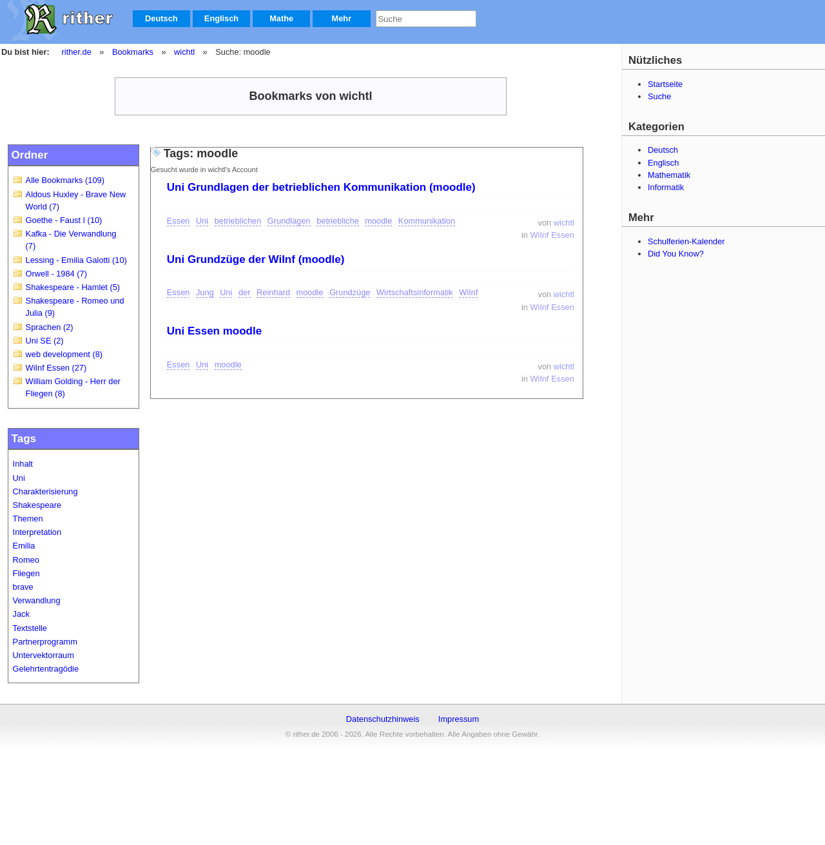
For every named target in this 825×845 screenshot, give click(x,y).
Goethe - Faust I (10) (64, 220)
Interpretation (37, 532)
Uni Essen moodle (214, 331)
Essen (178, 221)
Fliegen (26, 573)
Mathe (281, 18)
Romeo (26, 560)
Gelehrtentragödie (46, 669)
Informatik (666, 187)
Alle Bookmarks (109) (65, 180)
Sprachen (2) (49, 327)
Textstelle (30, 628)
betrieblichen (238, 221)
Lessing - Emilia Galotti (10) (76, 260)
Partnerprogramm (45, 641)
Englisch (221, 18)
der (244, 292)
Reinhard (273, 292)
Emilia (24, 545)
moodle (378, 221)
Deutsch (161, 18)
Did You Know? (676, 253)
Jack (21, 614)
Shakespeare (37, 505)
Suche (659, 96)
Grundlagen (289, 221)
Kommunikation (426, 221)
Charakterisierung (45, 491)
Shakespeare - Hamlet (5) (73, 287)
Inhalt (23, 464)
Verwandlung (37, 600)
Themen (28, 518)
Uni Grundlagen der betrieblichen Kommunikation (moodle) (321, 187)
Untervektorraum (43, 655)
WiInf (468, 292)
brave (23, 587)
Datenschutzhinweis (383, 719)
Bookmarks (132, 52)
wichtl (184, 52)
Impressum (458, 719)
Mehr (342, 18)
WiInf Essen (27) (56, 368)
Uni (19, 478)
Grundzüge (349, 292)
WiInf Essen (552, 235)
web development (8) (64, 354)
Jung (205, 292)
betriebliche (337, 221)
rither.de (77, 52)
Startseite (665, 84)
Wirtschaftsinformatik (414, 292)
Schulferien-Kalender (686, 241)
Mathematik (669, 175)
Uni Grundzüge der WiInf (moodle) (256, 259)
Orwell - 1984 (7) (56, 273)
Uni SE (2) (45, 340)
